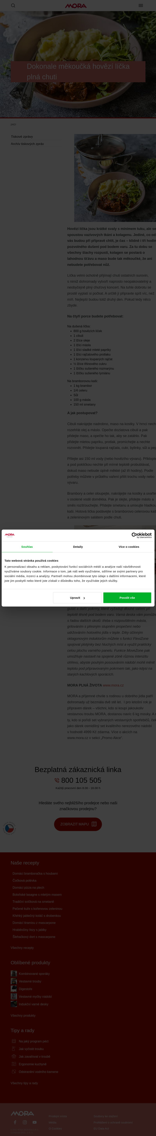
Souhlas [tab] (27, 546)
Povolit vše (127, 597)
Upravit (77, 597)
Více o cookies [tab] (129, 546)
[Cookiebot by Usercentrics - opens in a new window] (134, 535)
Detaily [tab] (78, 546)
